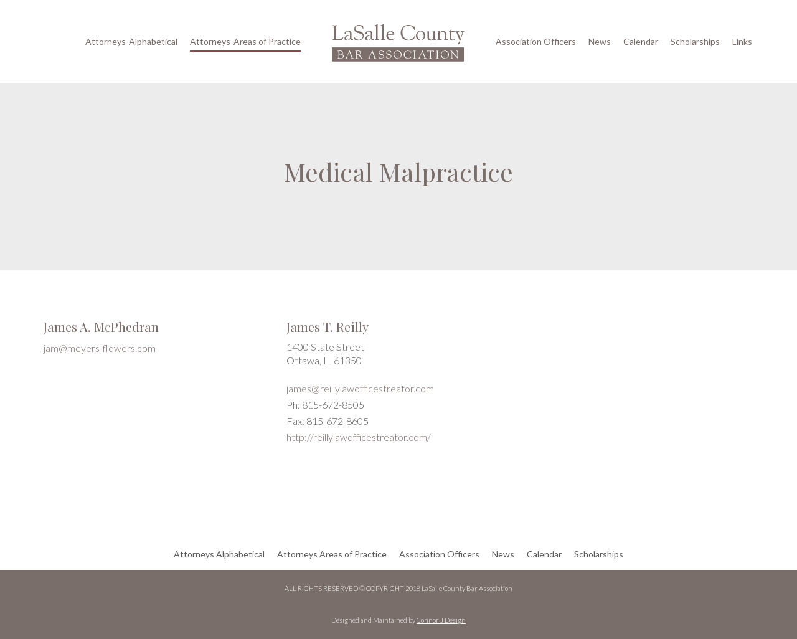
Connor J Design (441, 620)
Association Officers (536, 41)
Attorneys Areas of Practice (332, 554)
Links (742, 41)
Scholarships (695, 41)
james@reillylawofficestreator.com (360, 388)
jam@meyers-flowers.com (100, 348)
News (599, 41)
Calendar (640, 41)
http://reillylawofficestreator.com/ (358, 437)
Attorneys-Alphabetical (131, 41)
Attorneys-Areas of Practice (245, 41)
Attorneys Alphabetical (219, 554)
